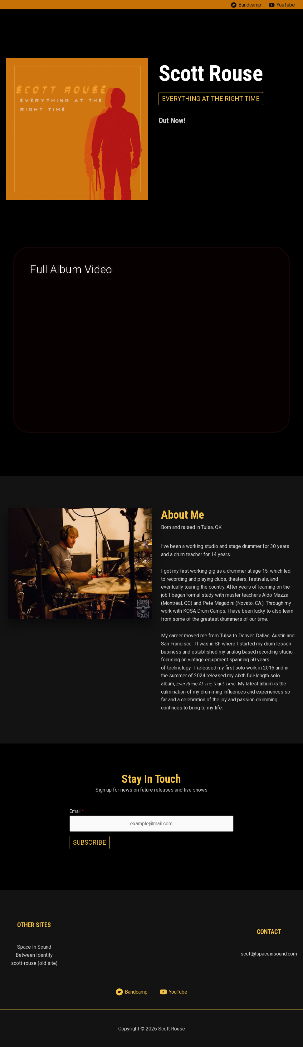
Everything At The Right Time (207, 684)
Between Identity (34, 955)
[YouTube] (282, 5)
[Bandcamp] (246, 5)
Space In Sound (34, 947)
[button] (211, 98)
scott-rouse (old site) (34, 963)
